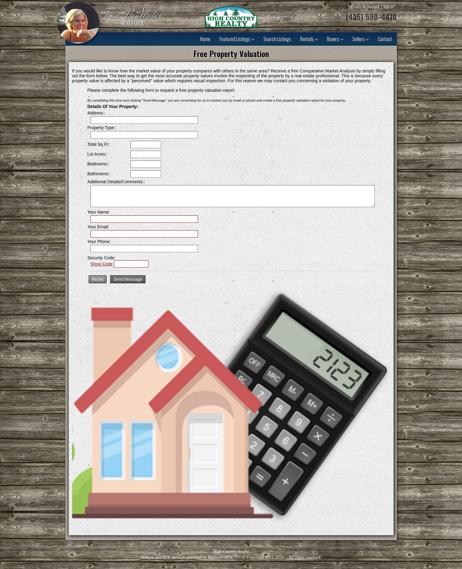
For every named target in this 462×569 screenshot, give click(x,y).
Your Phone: (99, 241)
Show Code (102, 263)
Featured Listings (236, 39)
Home (205, 39)
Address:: (96, 112)
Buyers (335, 39)
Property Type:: (102, 127)
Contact (385, 39)
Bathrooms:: (99, 173)
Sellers (360, 39)
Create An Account (365, 6)
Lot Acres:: (97, 154)
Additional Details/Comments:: (116, 181)
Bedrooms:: (98, 163)
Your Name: (98, 212)
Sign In (388, 6)
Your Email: (98, 226)
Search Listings (277, 39)
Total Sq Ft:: (99, 144)
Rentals (309, 39)
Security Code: (101, 257)
